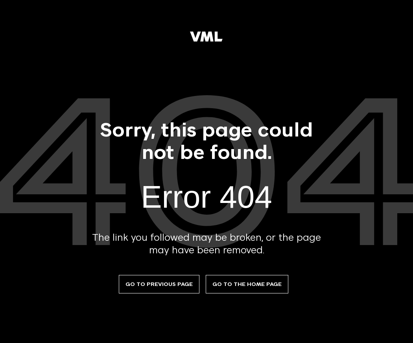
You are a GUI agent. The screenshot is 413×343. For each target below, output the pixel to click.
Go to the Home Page (247, 284)
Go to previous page (159, 284)
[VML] (206, 37)
